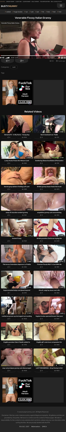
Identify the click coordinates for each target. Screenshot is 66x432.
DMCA (44, 427)
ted (54, 12)
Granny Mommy (10, 1)
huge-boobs (18, 12)
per (38, 12)
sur (27, 12)
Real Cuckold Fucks (56, 1)
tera (48, 12)
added (8, 12)
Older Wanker (26, 1)
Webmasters (35, 427)
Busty (9, 6)
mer (60, 12)
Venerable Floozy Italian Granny (33, 17)
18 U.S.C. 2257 (24, 427)
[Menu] (61, 5)
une (32, 12)
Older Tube (18, 1)
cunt (13, 67)
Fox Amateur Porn (45, 1)
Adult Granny (35, 1)
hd (43, 12)
